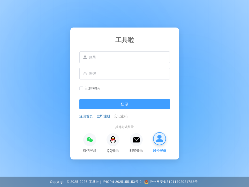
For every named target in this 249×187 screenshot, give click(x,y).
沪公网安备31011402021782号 (174, 182)
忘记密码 (120, 116)
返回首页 (86, 116)
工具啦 (94, 182)
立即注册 (103, 116)
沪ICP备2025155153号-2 (122, 182)
